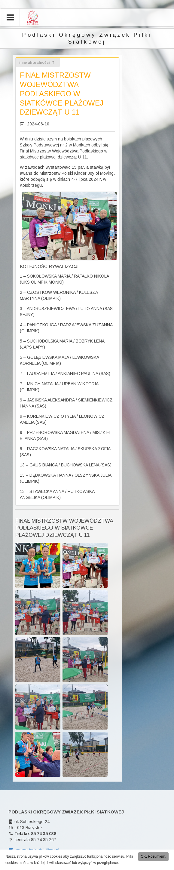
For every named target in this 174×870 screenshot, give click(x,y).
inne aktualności (37, 62)
